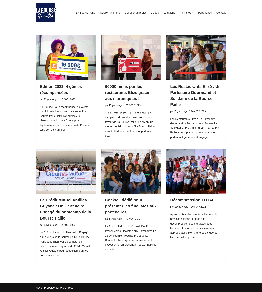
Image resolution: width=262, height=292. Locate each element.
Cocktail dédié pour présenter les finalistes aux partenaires (131, 206)
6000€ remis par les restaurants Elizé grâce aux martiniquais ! (127, 92)
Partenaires (205, 12)
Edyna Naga (50, 99)
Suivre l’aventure (110, 12)
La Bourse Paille (86, 12)
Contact (221, 12)
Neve (39, 287)
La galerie (169, 12)
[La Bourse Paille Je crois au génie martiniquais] (46, 12)
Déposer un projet (135, 12)
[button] (192, 12)
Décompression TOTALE (193, 200)
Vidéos (155, 12)
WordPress (66, 287)
